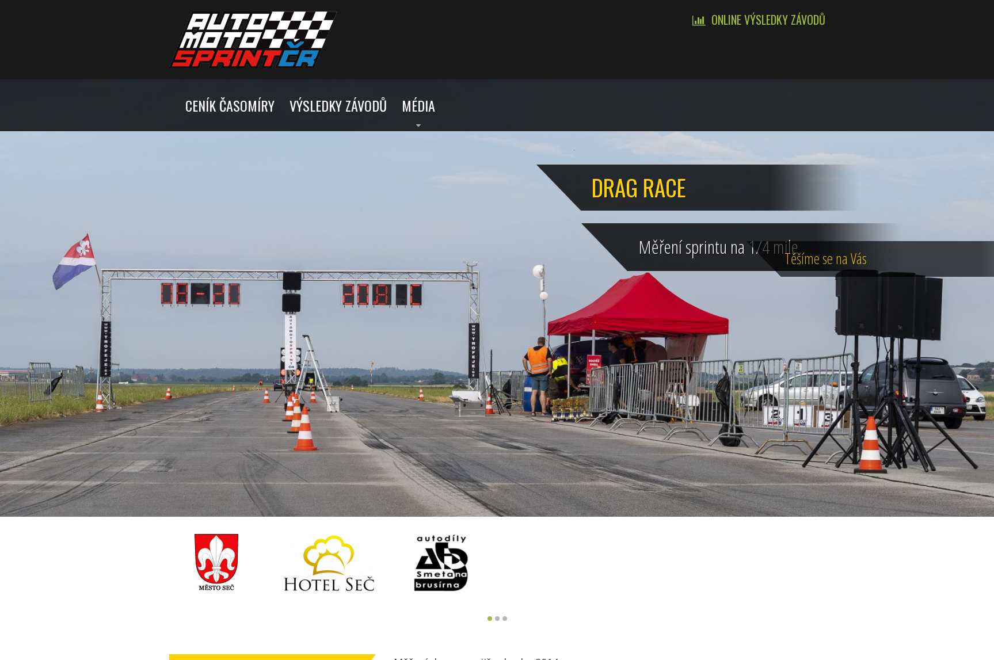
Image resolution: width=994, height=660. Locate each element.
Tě (959, 257)
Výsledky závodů (338, 105)
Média (418, 105)
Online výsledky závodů (768, 19)
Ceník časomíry (230, 105)
